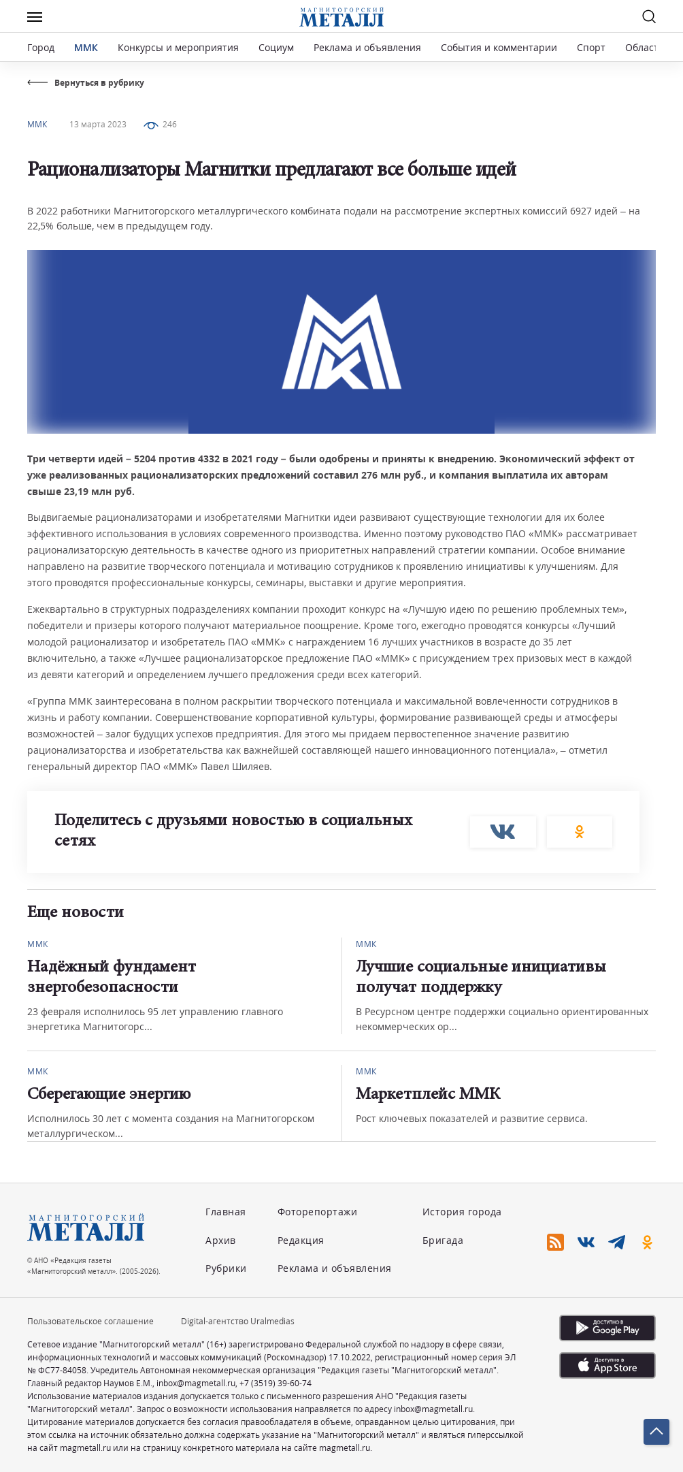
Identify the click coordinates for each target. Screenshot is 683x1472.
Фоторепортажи (318, 1211)
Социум (276, 47)
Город (40, 47)
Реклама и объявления (367, 47)
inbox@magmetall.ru (195, 1383)
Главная (225, 1211)
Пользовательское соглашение (90, 1321)
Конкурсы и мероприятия (179, 47)
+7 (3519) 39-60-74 (275, 1383)
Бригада (443, 1240)
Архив (220, 1240)
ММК (86, 47)
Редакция (301, 1240)
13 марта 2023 (98, 124)
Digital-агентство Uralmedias (238, 1321)
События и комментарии (499, 47)
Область (644, 47)
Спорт (591, 47)
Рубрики (226, 1268)
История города (462, 1211)
